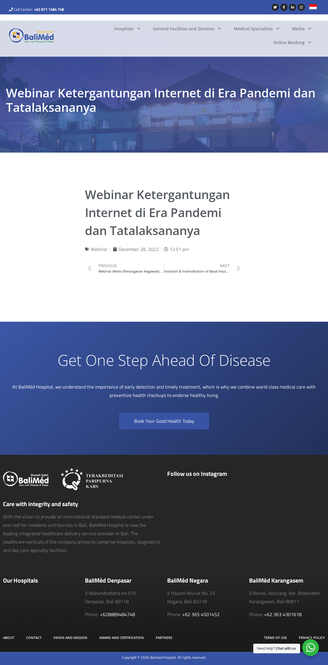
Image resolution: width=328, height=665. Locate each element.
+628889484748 (117, 614)
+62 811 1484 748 (49, 9)
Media (302, 28)
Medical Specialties (257, 28)
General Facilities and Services (187, 28)
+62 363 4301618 (283, 614)
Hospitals (127, 28)
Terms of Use (275, 637)
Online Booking (292, 42)
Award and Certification (121, 637)
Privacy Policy (312, 637)
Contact (33, 637)
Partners (164, 637)
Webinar (99, 249)
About (8, 637)
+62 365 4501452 (201, 614)
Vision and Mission (70, 637)
